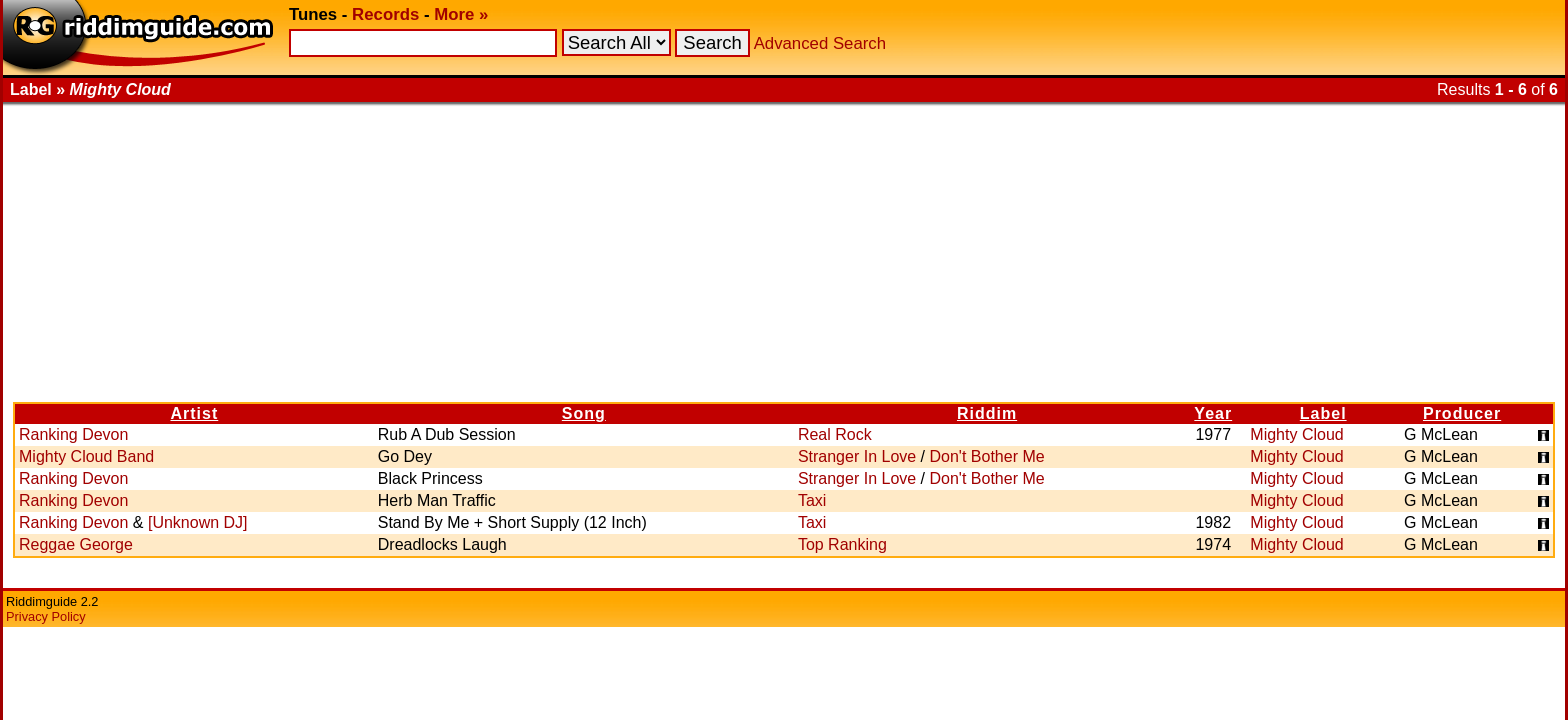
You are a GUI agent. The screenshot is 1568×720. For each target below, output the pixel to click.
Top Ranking (842, 544)
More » (461, 14)
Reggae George (76, 544)
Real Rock (835, 434)
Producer (1462, 413)
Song (584, 413)
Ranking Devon (73, 434)
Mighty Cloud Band (86, 456)
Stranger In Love (857, 456)
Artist (194, 413)
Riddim (987, 413)
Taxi (812, 500)
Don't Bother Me (987, 456)
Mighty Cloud (1296, 434)
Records (385, 14)
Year (1213, 413)
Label (1323, 413)
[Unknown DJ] (198, 522)
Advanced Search (820, 43)
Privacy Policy (46, 616)
